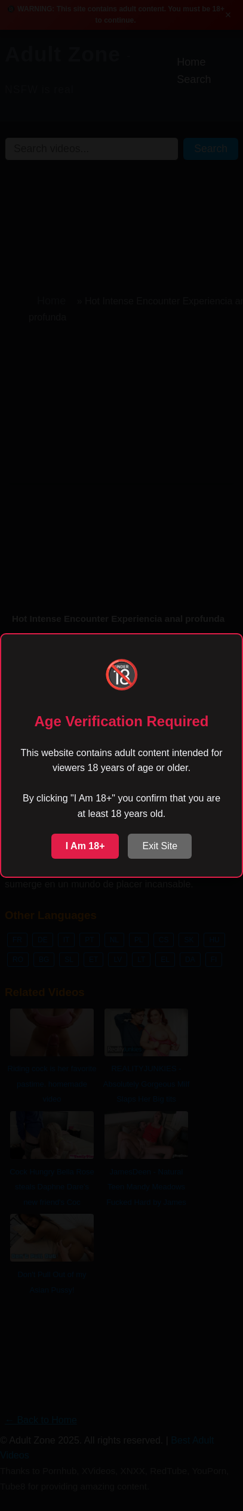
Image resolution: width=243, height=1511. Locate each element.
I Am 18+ (85, 846)
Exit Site (159, 846)
